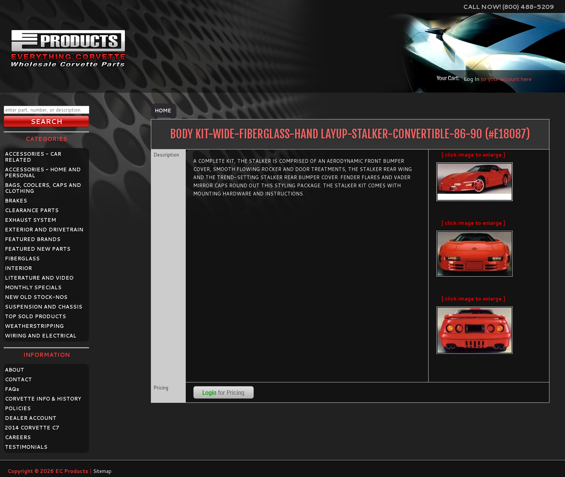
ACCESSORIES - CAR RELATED (33, 157)
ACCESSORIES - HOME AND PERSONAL (43, 172)
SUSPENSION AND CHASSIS (43, 306)
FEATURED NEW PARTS (37, 249)
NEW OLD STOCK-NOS (36, 297)
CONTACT (18, 379)
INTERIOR (18, 268)
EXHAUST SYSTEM (30, 220)
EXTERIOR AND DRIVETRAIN (44, 229)
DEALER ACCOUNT (30, 418)
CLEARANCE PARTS (32, 210)
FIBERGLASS (22, 258)
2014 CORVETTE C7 (32, 427)
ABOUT (14, 369)
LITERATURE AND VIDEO (39, 277)
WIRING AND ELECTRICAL (40, 335)
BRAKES (16, 200)
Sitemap (102, 471)
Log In (471, 79)
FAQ (12, 389)
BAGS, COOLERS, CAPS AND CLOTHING (43, 188)
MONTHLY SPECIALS (33, 287)
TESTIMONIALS (26, 447)
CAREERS (18, 437)
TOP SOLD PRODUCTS (35, 316)
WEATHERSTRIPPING (34, 326)
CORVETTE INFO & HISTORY (43, 398)
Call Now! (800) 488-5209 (508, 6)
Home (163, 110)
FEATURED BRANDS (32, 239)
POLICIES (18, 408)
